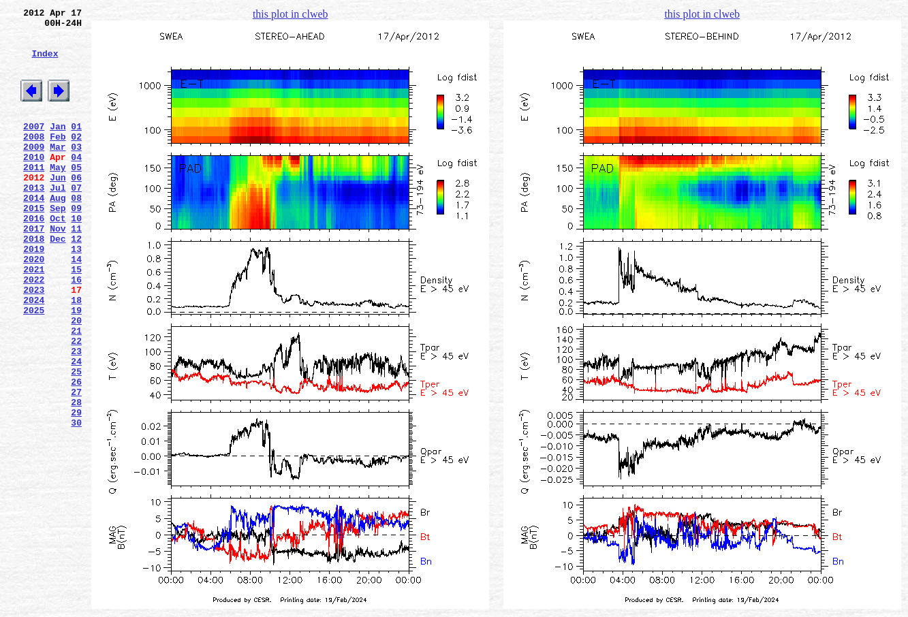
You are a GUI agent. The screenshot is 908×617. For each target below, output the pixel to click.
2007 (33, 146)
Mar (57, 171)
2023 (33, 342)
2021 (33, 318)
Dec (57, 281)
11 (76, 269)
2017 (33, 269)
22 (76, 404)
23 (76, 416)
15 (76, 318)
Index (44, 63)
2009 (33, 171)
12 (76, 281)
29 (76, 490)
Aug (57, 232)
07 (76, 220)
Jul (57, 220)
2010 (33, 183)
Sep (57, 244)
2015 (33, 244)
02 (76, 159)
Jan (57, 146)
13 (76, 293)
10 (76, 257)
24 (76, 428)
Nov (57, 269)
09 (76, 244)
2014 (33, 232)
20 (76, 379)
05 (76, 195)
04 (76, 183)
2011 (33, 195)
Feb (57, 159)
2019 (33, 293)
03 (76, 171)
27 (76, 465)
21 (76, 391)
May (57, 195)
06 (76, 208)
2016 (33, 257)
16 (76, 330)
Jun (57, 208)
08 (76, 232)
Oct (57, 257)
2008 (33, 159)
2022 (33, 330)
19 (76, 367)
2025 (33, 367)
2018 (33, 281)
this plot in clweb (290, 14)
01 (76, 146)
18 (76, 355)
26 (76, 453)
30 (76, 502)
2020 (33, 306)
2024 (33, 355)
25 (76, 440)
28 (76, 477)
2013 (33, 220)
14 (76, 306)
